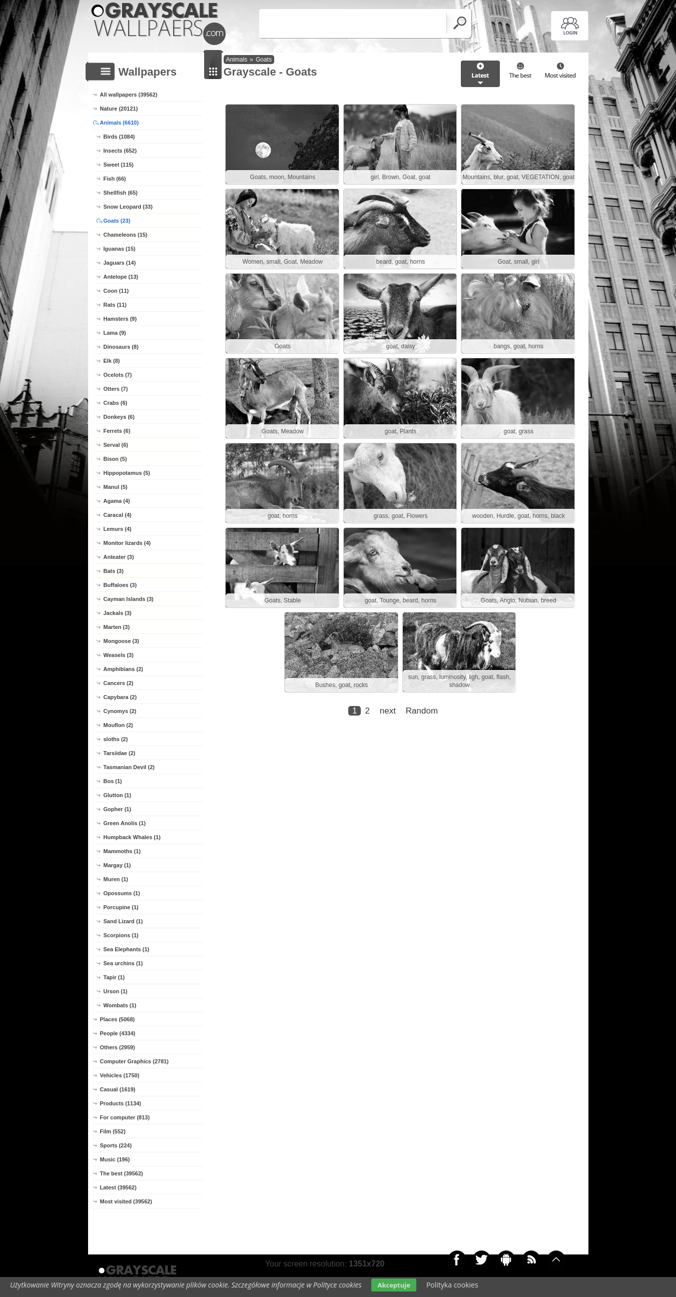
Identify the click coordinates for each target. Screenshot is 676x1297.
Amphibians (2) (123, 669)
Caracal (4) (118, 515)
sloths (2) (116, 739)
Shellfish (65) (121, 193)
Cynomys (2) (120, 711)
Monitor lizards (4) (127, 543)
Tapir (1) (114, 977)
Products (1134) (121, 1103)
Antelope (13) (121, 277)
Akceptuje (393, 1284)
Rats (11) (115, 305)
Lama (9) (115, 333)
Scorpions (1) (121, 935)
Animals (237, 59)
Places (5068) (117, 1019)
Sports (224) (116, 1145)
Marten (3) (117, 627)
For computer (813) (125, 1117)
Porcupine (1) (121, 907)
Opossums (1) (122, 893)
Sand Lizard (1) (123, 921)
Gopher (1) (118, 809)
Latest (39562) (118, 1187)
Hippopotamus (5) (127, 473)
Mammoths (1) (122, 851)
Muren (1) (116, 879)
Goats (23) (117, 221)
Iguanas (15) (120, 249)
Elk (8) (112, 361)
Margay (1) (117, 865)
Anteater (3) (119, 557)
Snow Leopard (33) (128, 207)
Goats (264, 59)
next (388, 714)
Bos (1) (113, 781)
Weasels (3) (119, 655)
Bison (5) (115, 459)
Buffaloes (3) (120, 585)
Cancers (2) (119, 683)
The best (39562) (121, 1173)
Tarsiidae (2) (120, 753)
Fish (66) (115, 179)
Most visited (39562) (126, 1201)
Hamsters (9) (120, 319)
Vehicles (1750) (120, 1075)
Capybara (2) (120, 697)
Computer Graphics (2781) (134, 1061)
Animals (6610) (119, 123)
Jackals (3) (118, 613)
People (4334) (118, 1033)
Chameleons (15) (126, 235)
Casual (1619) (118, 1089)
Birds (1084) (119, 137)
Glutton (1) (118, 795)
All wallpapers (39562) (129, 95)
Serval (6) (116, 445)
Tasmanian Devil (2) (129, 767)
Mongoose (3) (122, 641)
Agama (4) (117, 501)
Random (422, 714)
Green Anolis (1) (125, 823)
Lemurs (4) (118, 529)
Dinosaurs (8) (121, 347)
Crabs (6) (116, 403)
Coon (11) (116, 291)
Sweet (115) (119, 165)
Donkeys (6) (119, 417)
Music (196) (115, 1159)
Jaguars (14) (120, 263)
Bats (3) (114, 571)
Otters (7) (116, 389)
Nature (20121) (119, 109)
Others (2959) (117, 1047)
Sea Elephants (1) (127, 949)
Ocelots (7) (118, 375)
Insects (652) (120, 151)
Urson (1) (116, 991)
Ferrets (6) (117, 431)
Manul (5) (116, 487)
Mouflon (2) (118, 725)
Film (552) (113, 1131)
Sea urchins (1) (123, 963)
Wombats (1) (120, 1005)
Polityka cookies (452, 1284)
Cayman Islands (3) (129, 599)
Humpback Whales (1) (132, 837)
